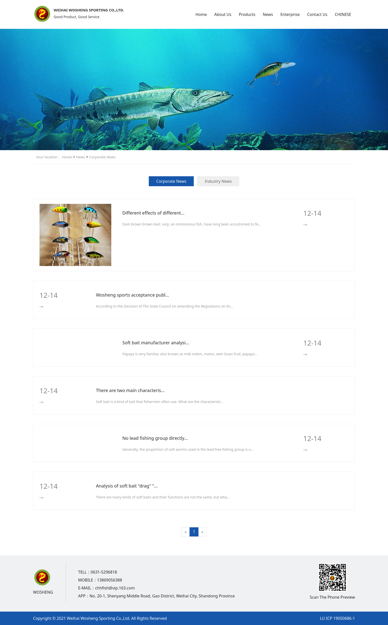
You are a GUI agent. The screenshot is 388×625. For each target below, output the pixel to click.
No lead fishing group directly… (155, 438)
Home (201, 14)
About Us (222, 14)
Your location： (48, 157)
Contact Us (317, 14)
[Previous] (185, 531)
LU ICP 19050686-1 (337, 618)
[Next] (202, 531)
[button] (188, 144)
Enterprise (290, 14)
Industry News (218, 181)
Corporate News (102, 157)
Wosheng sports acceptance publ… (132, 295)
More (313, 224)
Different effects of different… (153, 213)
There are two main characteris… (130, 390)
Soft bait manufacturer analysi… (155, 343)
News (268, 14)
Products (247, 14)
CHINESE (343, 14)
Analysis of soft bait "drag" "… (126, 486)
